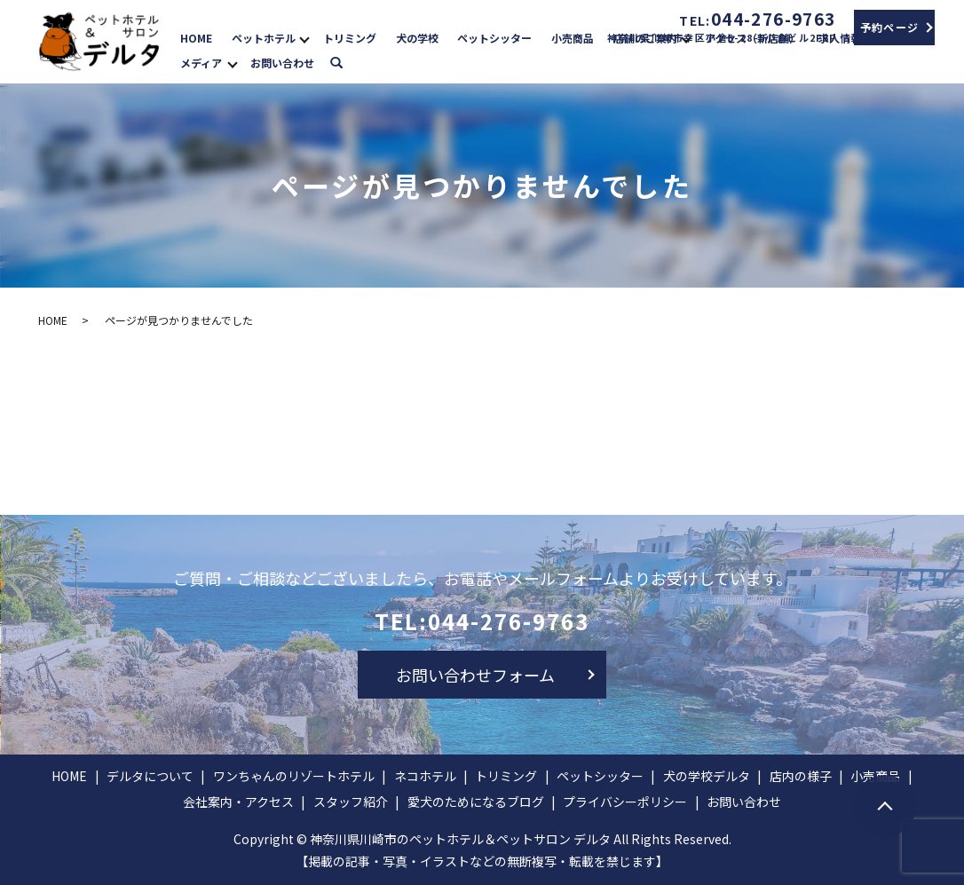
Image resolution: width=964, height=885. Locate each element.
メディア (201, 62)
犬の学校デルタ (706, 776)
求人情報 (839, 36)
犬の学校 (417, 36)
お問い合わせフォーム (475, 674)
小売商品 (572, 36)
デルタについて (150, 776)
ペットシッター (494, 36)
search (346, 60)
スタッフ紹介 (350, 801)
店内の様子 (801, 776)
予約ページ (890, 27)
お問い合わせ (282, 62)
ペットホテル (264, 36)
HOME (196, 36)
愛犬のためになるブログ (475, 801)
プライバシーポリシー (625, 801)
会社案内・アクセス (238, 801)
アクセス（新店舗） (752, 36)
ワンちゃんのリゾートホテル (294, 776)
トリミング (349, 36)
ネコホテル (425, 776)
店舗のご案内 (645, 36)
